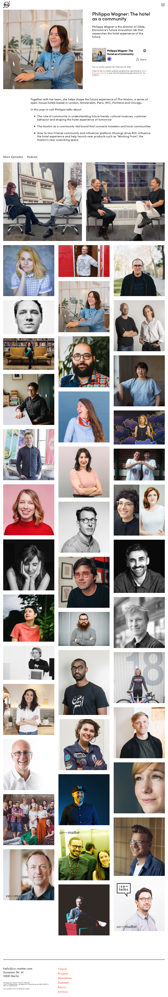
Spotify (103, 73)
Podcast (32, 157)
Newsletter (65, 978)
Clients (62, 969)
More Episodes (13, 157)
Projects (63, 973)
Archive (63, 991)
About (62, 987)
